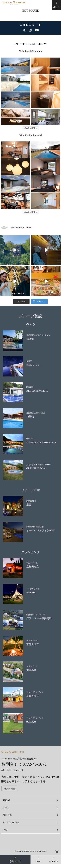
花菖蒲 (30, 416)
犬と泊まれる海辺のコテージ (38, 464)
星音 (28, 504)
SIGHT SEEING (10, 822)
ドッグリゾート (32, 588)
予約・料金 (9, 788)
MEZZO (29, 387)
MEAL (5, 807)
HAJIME (30, 592)
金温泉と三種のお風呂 (35, 413)
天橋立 (29, 361)
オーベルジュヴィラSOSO (40, 530)
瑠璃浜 (30, 339)
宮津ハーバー (33, 365)
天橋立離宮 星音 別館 (35, 527)
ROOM (6, 800)
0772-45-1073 (35, 764)
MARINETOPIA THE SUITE (41, 442)
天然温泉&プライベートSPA (38, 335)
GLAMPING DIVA (36, 468)
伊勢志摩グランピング (35, 614)
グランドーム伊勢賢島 (38, 618)
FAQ (4, 830)
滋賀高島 (31, 670)
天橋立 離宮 (31, 501)
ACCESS (7, 815)
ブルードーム (32, 563)
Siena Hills (30, 439)
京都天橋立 (32, 566)
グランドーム (32, 640)
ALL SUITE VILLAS (37, 390)
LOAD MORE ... (30, 128)
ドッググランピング (34, 692)
